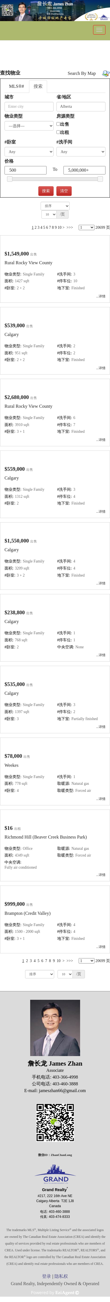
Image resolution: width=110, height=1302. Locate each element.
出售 (64, 124)
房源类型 (65, 116)
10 (59, 227)
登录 (46, 1276)
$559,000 (15, 469)
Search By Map (82, 73)
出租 (64, 132)
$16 (9, 828)
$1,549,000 (17, 254)
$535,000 (15, 684)
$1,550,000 (17, 541)
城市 (9, 97)
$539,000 (15, 325)
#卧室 (10, 142)
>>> (70, 227)
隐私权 (61, 1276)
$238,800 (15, 612)
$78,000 (13, 756)
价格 (9, 161)
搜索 (38, 86)
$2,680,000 (17, 397)
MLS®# (16, 86)
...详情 (100, 296)
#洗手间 (64, 142)
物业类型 (14, 116)
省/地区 (63, 97)
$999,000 (15, 904)
